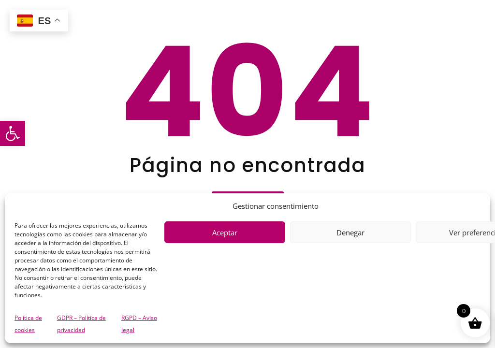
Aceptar (224, 232)
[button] (12, 133)
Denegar (350, 232)
